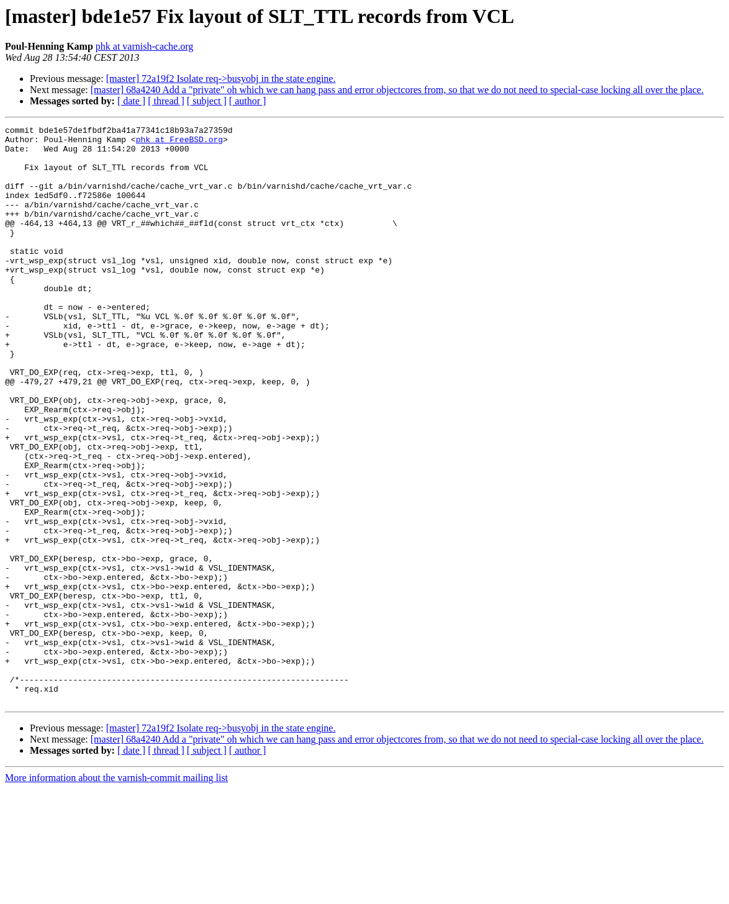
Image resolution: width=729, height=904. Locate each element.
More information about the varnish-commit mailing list (116, 893)
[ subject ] (207, 101)
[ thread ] (166, 101)
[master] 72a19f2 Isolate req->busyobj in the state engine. (221, 78)
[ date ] (131, 101)
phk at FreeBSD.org (179, 142)
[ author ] (247, 101)
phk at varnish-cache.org (144, 46)
